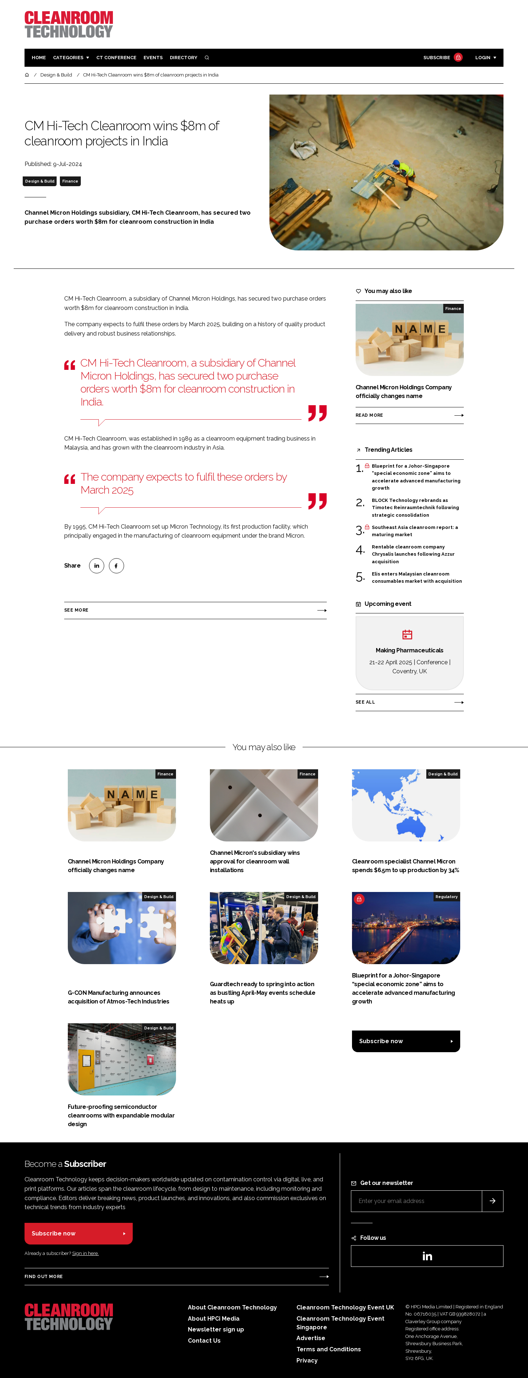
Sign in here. (85, 1253)
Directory (183, 57)
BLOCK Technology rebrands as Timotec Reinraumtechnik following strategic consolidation (415, 508)
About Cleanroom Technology (232, 1307)
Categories (68, 57)
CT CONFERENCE (116, 57)
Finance (70, 181)
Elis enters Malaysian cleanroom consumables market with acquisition (417, 577)
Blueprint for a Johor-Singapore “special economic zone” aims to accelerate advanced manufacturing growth (416, 477)
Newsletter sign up (216, 1329)
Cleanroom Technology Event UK (345, 1307)
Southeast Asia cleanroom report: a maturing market (415, 531)
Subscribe (442, 57)
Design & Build (39, 181)
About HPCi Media (213, 1318)
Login (482, 57)
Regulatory (447, 896)
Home (39, 57)
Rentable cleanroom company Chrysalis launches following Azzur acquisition (413, 554)
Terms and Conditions (328, 1349)
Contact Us (204, 1340)
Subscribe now (381, 1041)
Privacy (307, 1360)
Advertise (310, 1338)
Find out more (44, 1276)
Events (153, 57)
